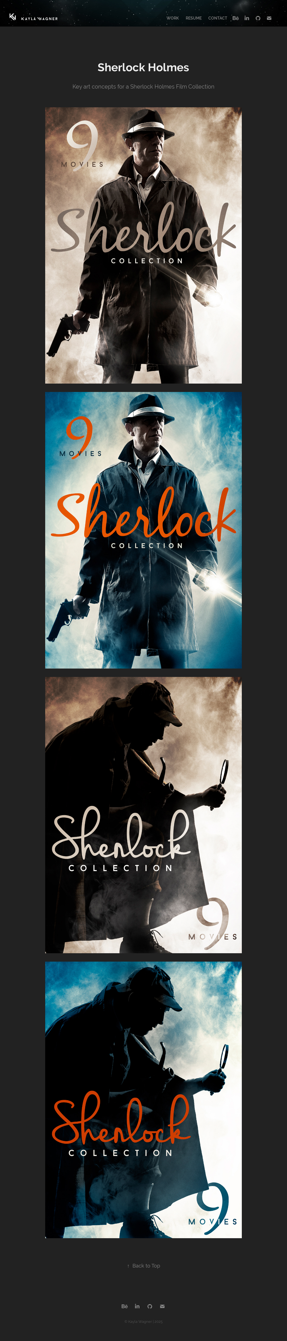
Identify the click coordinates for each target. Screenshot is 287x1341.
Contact (217, 18)
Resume (194, 18)
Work (173, 18)
